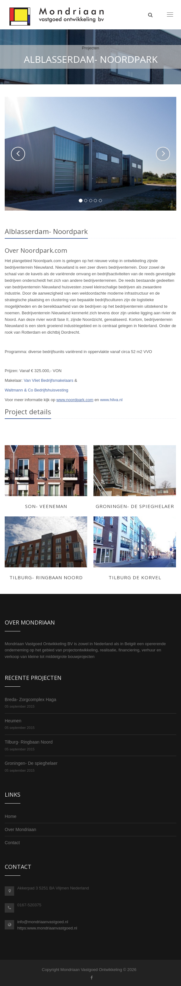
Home (10, 816)
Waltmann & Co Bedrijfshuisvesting (36, 390)
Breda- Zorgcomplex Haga (30, 699)
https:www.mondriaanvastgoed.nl (47, 928)
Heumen (13, 720)
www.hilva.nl (111, 399)
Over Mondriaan (20, 829)
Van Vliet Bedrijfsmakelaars (48, 380)
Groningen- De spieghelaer (31, 763)
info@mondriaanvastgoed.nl (42, 921)
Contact (12, 842)
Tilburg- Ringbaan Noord (29, 742)
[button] (18, 154)
